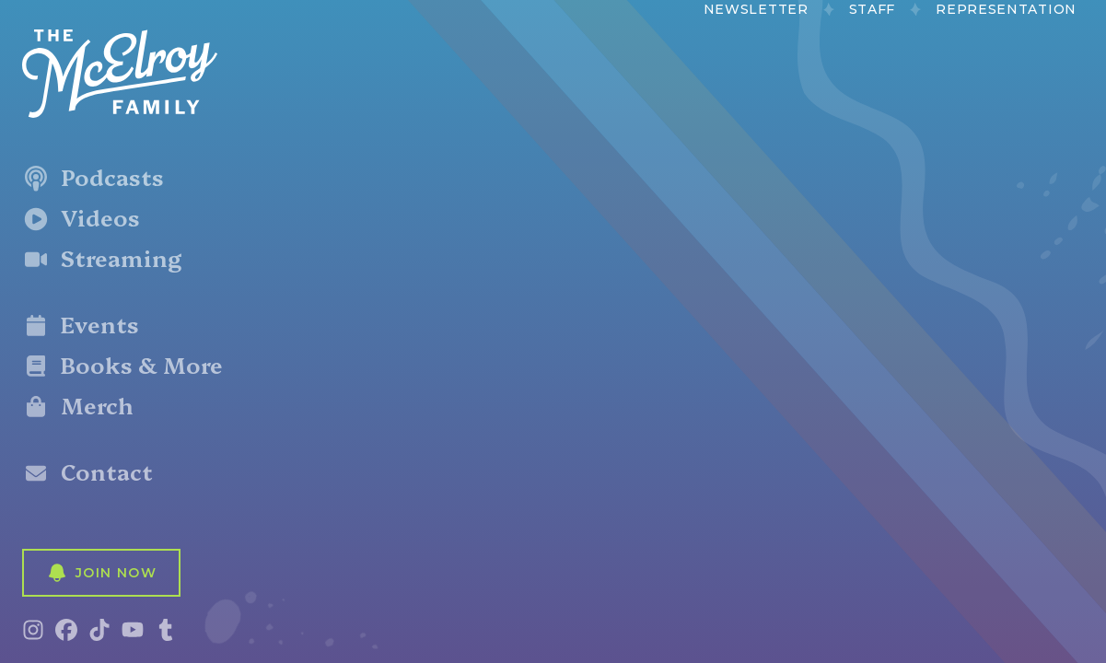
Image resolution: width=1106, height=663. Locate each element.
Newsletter (756, 9)
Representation (1006, 9)
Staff (872, 9)
